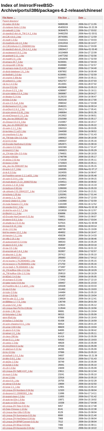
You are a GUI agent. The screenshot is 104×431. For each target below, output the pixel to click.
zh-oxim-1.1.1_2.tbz (12, 128)
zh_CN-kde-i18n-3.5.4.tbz (15, 153)
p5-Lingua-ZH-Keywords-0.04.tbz (19, 428)
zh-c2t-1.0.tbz (9, 368)
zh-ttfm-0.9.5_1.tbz (12, 359)
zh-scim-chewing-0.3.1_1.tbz (16, 324)
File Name (8, 17)
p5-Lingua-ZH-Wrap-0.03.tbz (16, 425)
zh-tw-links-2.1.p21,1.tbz (14, 131)
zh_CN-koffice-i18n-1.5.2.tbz (16, 270)
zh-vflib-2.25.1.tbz (11, 239)
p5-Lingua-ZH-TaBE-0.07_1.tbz (17, 371)
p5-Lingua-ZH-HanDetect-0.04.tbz (19, 418)
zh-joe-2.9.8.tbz (10, 295)
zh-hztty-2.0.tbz (10, 292)
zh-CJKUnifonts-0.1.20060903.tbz (19, 46)
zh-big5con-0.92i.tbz (12, 188)
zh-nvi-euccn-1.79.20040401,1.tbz (19, 264)
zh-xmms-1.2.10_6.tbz (13, 185)
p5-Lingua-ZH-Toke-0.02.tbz (16, 406)
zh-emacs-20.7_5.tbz (13, 62)
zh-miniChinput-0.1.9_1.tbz (15, 115)
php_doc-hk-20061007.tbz (15, 166)
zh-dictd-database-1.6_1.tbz (16, 71)
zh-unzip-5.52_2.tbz (12, 305)
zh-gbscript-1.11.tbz (12, 254)
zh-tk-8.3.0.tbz (9, 172)
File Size (62, 17)
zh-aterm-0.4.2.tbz (11, 330)
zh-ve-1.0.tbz (9, 377)
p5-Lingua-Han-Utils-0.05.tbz (16, 412)
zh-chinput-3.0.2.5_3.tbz (14, 122)
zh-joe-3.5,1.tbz (10, 248)
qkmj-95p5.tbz (9, 317)
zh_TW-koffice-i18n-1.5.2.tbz (16, 273)
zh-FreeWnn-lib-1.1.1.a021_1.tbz (18, 286)
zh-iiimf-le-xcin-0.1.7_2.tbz (15, 210)
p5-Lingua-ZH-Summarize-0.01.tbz (19, 415)
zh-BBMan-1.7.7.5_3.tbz (14, 302)
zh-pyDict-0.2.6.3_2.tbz (14, 109)
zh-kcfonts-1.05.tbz (12, 194)
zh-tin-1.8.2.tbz (10, 229)
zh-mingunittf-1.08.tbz (13, 65)
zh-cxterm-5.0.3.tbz (12, 147)
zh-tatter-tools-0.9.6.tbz (14, 283)
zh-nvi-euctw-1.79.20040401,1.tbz (19, 261)
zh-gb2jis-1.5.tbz (10, 362)
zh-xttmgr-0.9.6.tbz (12, 384)
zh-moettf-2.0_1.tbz (12, 59)
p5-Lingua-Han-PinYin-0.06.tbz (17, 308)
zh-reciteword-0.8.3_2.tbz (15, 52)
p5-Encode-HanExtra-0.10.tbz (17, 144)
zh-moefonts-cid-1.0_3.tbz (15, 43)
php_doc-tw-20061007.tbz (15, 119)
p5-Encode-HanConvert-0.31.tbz (18, 216)
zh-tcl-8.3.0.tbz (10, 141)
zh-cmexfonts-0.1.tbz (13, 134)
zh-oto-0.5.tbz (9, 289)
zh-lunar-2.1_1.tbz (11, 387)
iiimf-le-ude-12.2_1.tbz (13, 298)
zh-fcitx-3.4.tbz (10, 100)
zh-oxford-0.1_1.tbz (12, 81)
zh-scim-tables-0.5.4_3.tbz (15, 93)
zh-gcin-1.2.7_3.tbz (12, 169)
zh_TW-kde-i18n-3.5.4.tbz (15, 138)
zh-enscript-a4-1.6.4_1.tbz (15, 251)
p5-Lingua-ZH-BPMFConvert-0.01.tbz (21, 422)
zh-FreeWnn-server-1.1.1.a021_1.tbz (20, 175)
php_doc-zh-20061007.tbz (15, 125)
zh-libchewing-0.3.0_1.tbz (15, 106)
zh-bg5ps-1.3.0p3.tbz (13, 321)
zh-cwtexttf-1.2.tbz (11, 30)
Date (80, 17)
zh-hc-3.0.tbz (9, 352)
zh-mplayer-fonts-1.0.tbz (14, 27)
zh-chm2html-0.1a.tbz (13, 346)
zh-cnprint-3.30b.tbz (12, 78)
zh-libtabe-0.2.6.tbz (12, 97)
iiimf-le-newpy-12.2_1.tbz (15, 232)
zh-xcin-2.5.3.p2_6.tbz (13, 103)
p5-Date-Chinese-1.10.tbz (15, 409)
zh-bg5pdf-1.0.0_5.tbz (13, 355)
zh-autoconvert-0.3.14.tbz (15, 242)
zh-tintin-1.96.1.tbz (11, 311)
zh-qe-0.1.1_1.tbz (11, 340)
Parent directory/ (10, 21)
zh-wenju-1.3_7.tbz (12, 198)
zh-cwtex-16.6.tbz (11, 24)
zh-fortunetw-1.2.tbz (12, 314)
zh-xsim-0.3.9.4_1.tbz (13, 179)
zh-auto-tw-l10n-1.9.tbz (14, 399)
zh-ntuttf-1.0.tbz (10, 40)
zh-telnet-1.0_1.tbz (12, 333)
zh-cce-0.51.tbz (10, 87)
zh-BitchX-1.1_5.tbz (12, 213)
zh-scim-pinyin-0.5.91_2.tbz (16, 112)
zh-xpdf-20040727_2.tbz (14, 258)
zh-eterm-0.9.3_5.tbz (13, 220)
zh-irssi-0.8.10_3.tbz (12, 226)
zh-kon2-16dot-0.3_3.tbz (14, 201)
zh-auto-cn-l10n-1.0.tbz (14, 403)
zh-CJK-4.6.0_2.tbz (12, 37)
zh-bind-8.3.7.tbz (11, 150)
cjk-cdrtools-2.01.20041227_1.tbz (19, 191)
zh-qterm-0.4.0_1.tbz (13, 245)
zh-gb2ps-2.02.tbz (11, 160)
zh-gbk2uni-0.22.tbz (12, 349)
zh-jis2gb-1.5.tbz (10, 365)
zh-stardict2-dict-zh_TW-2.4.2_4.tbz (20, 33)
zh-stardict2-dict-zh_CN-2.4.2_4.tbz (20, 49)
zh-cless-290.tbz (10, 336)
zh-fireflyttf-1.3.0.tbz (12, 74)
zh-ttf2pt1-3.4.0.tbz (12, 276)
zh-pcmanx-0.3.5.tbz (12, 280)
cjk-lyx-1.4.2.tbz (10, 84)
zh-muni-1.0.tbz (10, 374)
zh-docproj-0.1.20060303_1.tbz (18, 393)
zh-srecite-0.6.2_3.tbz (13, 207)
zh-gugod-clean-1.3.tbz (14, 396)
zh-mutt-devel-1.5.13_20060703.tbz (20, 182)
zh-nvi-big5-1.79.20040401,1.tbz (18, 267)
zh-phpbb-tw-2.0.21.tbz (14, 223)
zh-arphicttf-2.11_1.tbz (13, 56)
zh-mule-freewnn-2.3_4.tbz (15, 204)
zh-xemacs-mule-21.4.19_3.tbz (17, 68)
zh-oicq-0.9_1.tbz (11, 381)
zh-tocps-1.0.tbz (10, 163)
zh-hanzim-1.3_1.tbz (12, 235)
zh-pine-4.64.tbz (10, 157)
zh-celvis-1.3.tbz (10, 343)
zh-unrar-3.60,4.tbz (12, 327)
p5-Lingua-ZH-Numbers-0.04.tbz (18, 390)
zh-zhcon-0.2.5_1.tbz (13, 90)
